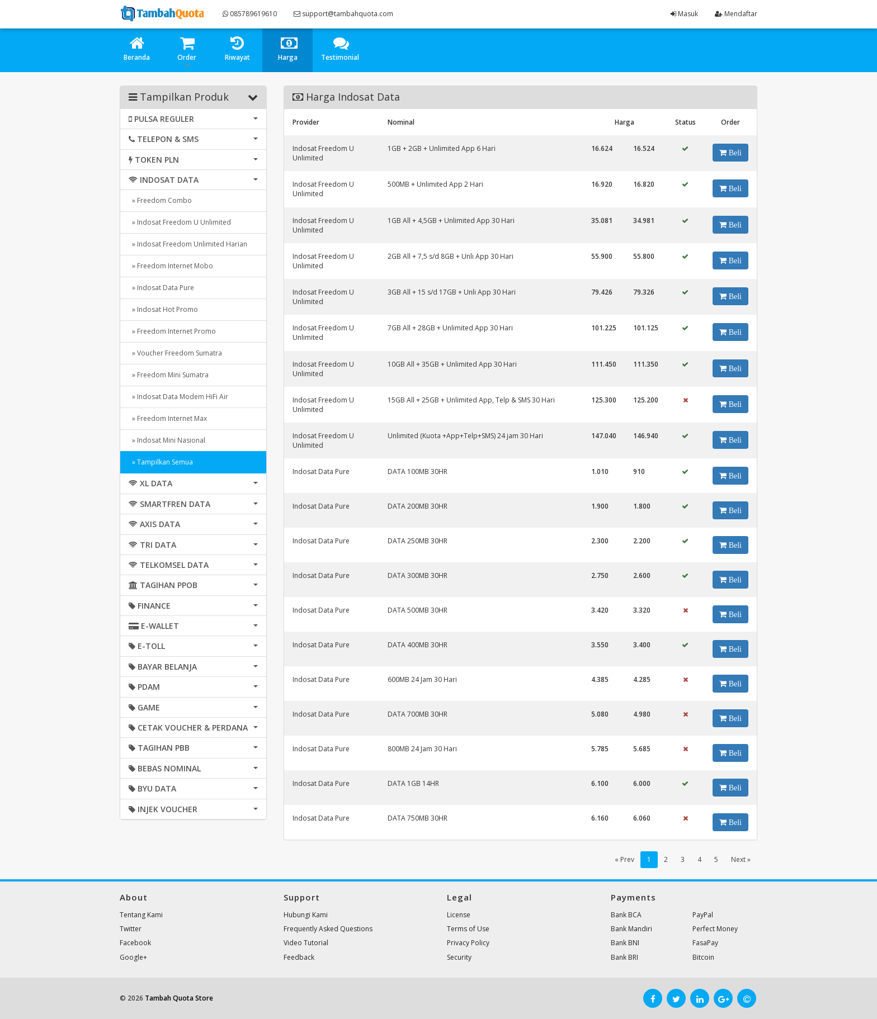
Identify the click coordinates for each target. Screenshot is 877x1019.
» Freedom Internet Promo (172, 331)
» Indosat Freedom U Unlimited (180, 222)
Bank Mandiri (631, 928)
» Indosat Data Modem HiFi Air (178, 396)
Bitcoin (703, 957)
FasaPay (705, 942)
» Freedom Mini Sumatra (169, 375)
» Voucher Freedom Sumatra (175, 353)
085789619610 (250, 13)
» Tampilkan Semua (161, 462)
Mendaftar (736, 13)
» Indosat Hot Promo (163, 309)
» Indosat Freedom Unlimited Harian (188, 244)
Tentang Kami (141, 915)
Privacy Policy (468, 942)
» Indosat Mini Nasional (167, 440)
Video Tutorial (306, 942)
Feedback (299, 957)
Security (459, 957)
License (458, 915)
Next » (741, 859)
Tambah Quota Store (179, 998)
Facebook (135, 942)
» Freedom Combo (160, 200)
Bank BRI (624, 957)
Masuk (684, 13)
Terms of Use (468, 928)
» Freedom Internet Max (168, 418)
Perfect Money (715, 928)
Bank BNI (625, 942)
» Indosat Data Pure (161, 287)
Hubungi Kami (306, 915)
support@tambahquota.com (343, 13)
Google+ (133, 957)
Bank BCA (626, 915)
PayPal (702, 915)
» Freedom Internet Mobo (171, 266)
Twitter (131, 928)
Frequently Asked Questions (328, 928)
